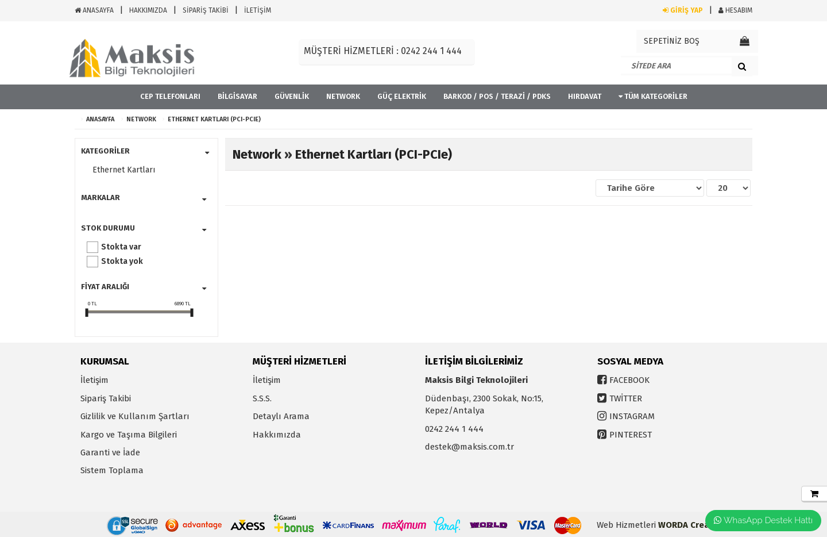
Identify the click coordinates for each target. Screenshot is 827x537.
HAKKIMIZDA (148, 10)
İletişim (94, 380)
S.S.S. (262, 398)
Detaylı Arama (281, 416)
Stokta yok (122, 261)
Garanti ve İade (110, 452)
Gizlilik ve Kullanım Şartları (135, 416)
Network (141, 119)
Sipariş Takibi (105, 398)
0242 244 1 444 (454, 429)
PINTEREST (630, 434)
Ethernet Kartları (123, 170)
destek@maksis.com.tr (469, 447)
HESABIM (735, 10)
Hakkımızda (277, 434)
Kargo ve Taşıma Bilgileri (128, 434)
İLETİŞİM (257, 10)
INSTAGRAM (632, 416)
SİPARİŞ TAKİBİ (206, 10)
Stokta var (121, 247)
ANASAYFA (94, 10)
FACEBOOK (629, 380)
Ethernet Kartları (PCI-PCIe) (214, 119)
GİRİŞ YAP (683, 10)
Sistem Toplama (112, 470)
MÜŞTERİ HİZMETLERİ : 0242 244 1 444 (383, 50)
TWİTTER (625, 398)
